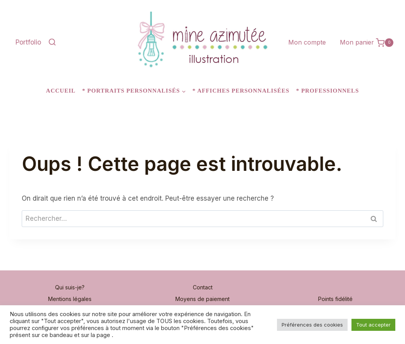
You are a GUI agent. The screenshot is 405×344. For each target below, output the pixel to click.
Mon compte (307, 42)
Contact (203, 287)
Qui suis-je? (70, 287)
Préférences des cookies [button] (312, 325)
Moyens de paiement (202, 299)
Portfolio (28, 42)
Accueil (61, 91)
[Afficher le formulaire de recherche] (52, 43)
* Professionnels (327, 91)
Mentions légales (70, 299)
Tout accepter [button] (373, 325)
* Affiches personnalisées (240, 91)
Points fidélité (335, 299)
